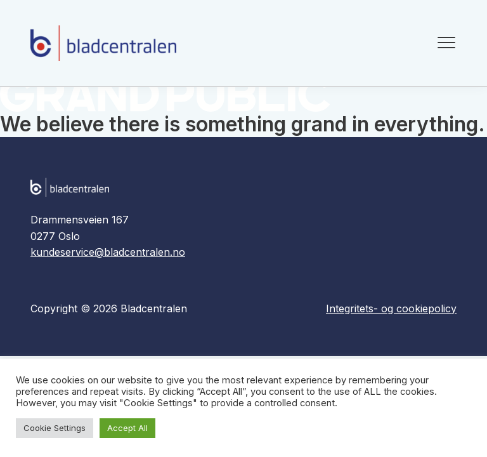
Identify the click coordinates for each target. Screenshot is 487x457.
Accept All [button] (127, 428)
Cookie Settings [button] (54, 428)
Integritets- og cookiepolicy (391, 308)
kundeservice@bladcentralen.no (107, 252)
